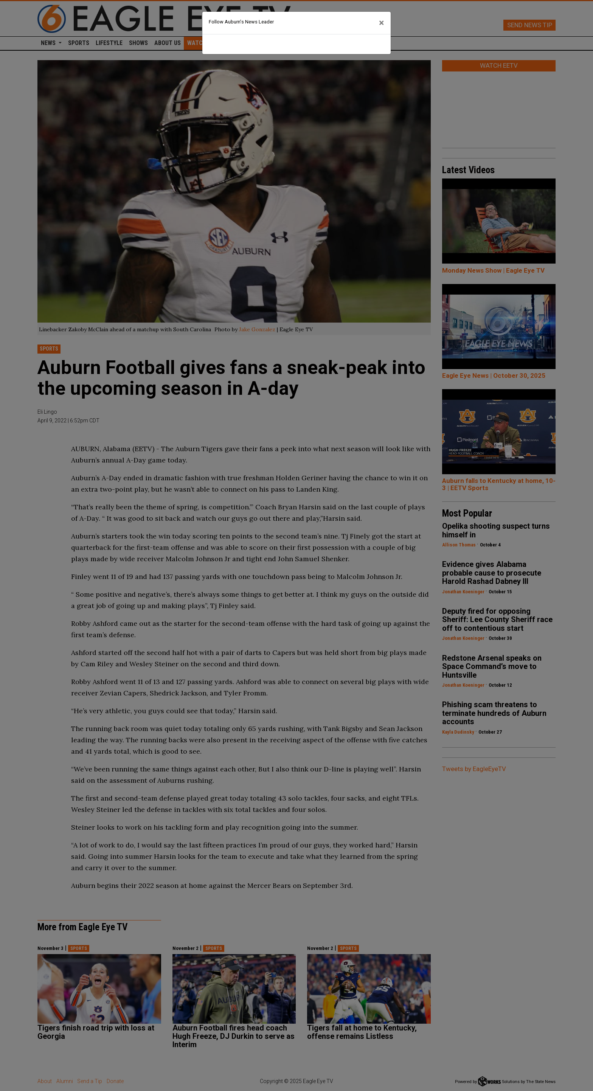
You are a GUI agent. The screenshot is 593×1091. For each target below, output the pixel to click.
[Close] (382, 23)
